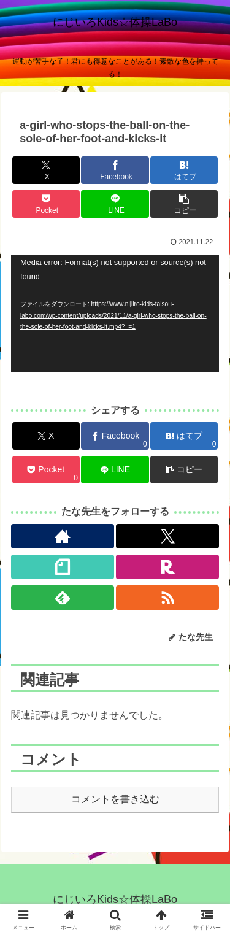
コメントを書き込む (115, 799)
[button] (184, 204)
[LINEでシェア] (114, 204)
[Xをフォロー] (167, 536)
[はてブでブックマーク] (184, 170)
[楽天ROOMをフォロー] (167, 567)
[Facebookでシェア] (114, 170)
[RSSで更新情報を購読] (167, 597)
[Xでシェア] (46, 170)
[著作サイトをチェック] (62, 536)
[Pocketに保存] (46, 204)
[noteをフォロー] (62, 567)
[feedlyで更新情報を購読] (62, 597)
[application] (115, 313)
